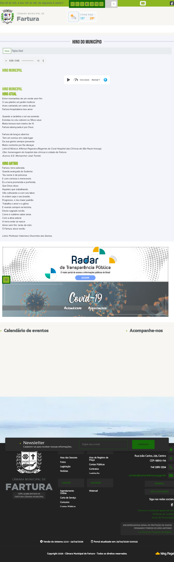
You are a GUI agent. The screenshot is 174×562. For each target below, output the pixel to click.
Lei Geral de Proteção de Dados (155, 532)
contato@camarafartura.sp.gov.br (147, 475)
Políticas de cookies (163, 514)
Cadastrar (143, 444)
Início (7, 50)
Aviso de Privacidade (163, 517)
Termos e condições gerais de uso (156, 510)
